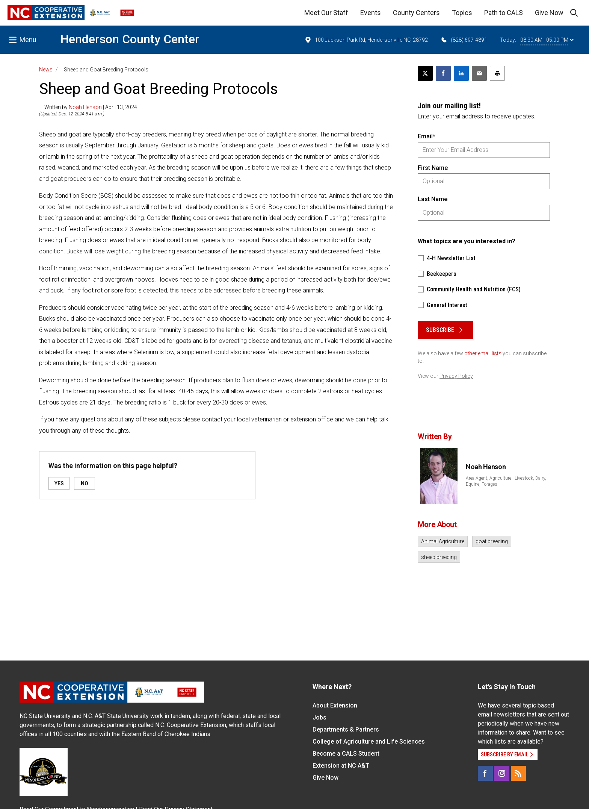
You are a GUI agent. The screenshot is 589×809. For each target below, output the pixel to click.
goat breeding (492, 541)
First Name (433, 167)
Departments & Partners (346, 729)
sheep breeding (439, 557)
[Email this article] (479, 73)
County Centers (416, 13)
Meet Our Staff (326, 13)
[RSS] (518, 773)
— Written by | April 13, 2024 (88, 107)
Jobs (319, 717)
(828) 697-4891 (463, 40)
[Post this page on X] (425, 73)
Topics (462, 13)
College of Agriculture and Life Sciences (369, 741)
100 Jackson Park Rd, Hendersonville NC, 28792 (366, 40)
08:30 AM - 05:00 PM (547, 40)
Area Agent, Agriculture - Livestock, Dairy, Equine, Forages (506, 481)
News (46, 70)
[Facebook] (485, 773)
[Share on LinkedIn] (461, 73)
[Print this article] (497, 73)
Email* (426, 136)
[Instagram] (501, 773)
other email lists (482, 353)
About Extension (335, 705)
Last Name (432, 199)
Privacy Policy (456, 376)
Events (370, 13)
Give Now (549, 13)
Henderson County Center (129, 39)
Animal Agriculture (442, 541)
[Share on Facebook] (443, 73)
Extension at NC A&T (341, 765)
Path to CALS (503, 13)
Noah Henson (85, 107)
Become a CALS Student (346, 753)
